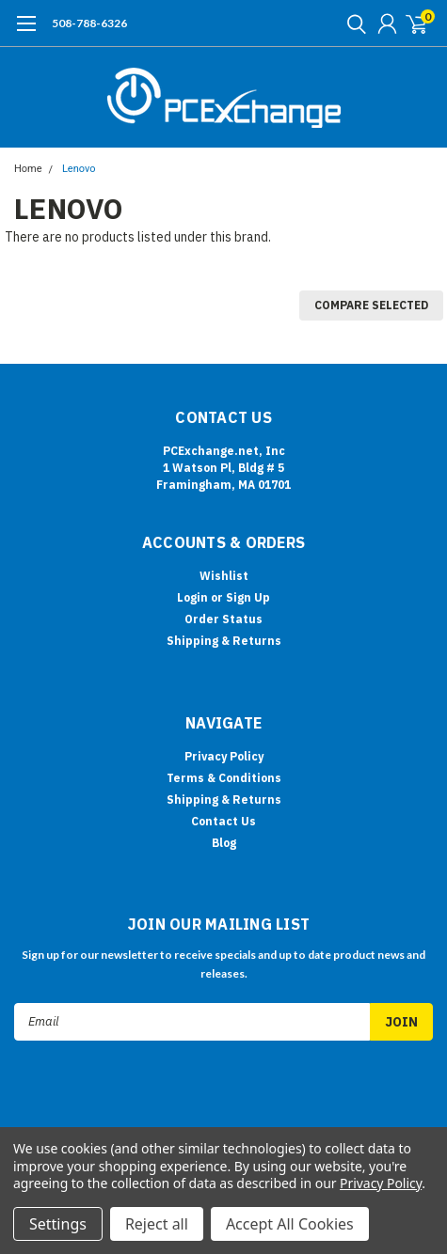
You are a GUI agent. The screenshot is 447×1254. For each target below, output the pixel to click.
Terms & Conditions (224, 778)
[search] (352, 23)
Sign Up (248, 597)
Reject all (156, 1224)
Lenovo (79, 169)
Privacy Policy (223, 756)
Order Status (223, 619)
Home (28, 169)
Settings (58, 1224)
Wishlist (224, 576)
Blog (224, 843)
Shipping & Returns (224, 641)
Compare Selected (371, 305)
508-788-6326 (89, 23)
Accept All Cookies (290, 1224)
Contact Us (223, 821)
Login (192, 597)
